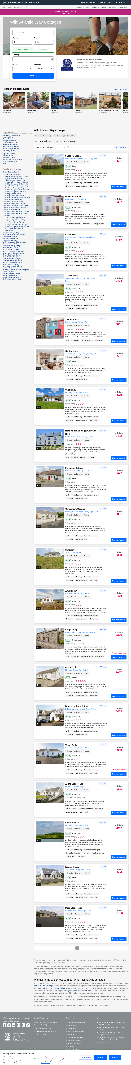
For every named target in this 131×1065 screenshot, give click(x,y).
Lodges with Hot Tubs (10, 152)
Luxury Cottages (8, 155)
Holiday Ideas (112, 7)
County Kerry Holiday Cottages (15, 203)
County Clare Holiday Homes (14, 196)
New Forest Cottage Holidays (12, 266)
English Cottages (8, 271)
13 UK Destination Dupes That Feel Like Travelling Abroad (112, 1023)
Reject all (100, 1057)
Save (104, 155)
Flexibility (37, 64)
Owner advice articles (75, 1043)
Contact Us (102, 2)
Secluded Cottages (9, 157)
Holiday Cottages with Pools (12, 148)
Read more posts (104, 1043)
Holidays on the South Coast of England (16, 270)
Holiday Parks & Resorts (82, 7)
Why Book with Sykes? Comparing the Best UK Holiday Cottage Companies (111, 1039)
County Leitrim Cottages (13, 209)
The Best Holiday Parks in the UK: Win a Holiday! (112, 1029)
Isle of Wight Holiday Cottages (12, 260)
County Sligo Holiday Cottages (15, 219)
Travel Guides (123, 7)
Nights (15, 64)
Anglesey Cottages (9, 268)
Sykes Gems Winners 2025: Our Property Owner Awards (109, 1034)
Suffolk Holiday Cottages (11, 277)
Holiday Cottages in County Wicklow (17, 227)
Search (33, 76)
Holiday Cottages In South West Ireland (18, 190)
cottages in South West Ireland (75, 991)
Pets (35, 38)
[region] (65, 1057)
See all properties (121, 89)
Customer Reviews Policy (76, 1037)
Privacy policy (72, 1025)
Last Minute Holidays (9, 150)
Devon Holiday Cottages (11, 247)
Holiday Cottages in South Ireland (16, 192)
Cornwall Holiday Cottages (11, 244)
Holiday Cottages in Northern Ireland (17, 184)
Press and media (73, 1049)
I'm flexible (43, 49)
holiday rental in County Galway (53, 988)
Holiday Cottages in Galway (14, 201)
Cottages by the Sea (9, 141)
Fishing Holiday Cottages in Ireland (16, 176)
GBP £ (110, 2)
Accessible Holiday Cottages (12, 135)
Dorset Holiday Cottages (11, 257)
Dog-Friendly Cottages (10, 144)
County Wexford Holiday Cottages (16, 225)
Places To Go (95, 7)
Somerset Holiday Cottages (12, 259)
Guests (15, 38)
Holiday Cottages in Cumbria (12, 255)
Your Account (121, 2)
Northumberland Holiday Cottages (14, 234)
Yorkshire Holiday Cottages (11, 233)
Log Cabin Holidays (9, 154)
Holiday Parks (7, 139)
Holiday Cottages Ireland (11, 172)
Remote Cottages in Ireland (14, 178)
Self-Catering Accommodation (12, 159)
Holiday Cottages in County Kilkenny (17, 205)
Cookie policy (72, 1028)
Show (63, 147)
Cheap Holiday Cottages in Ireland (16, 182)
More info (71, 1034)
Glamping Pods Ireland (12, 174)
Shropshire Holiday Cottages (12, 246)
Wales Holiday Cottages (10, 275)
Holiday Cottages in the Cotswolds (14, 251)
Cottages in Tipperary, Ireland (15, 221)
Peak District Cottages (10, 240)
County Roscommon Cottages (15, 217)
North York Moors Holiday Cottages (14, 242)
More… (5, 164)
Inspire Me (71, 1046)
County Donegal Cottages (13, 199)
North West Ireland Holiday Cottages (17, 186)
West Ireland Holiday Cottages (15, 188)
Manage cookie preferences (77, 1031)
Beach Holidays (8, 137)
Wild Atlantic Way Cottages (14, 229)
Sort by (38, 147)
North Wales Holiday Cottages (12, 279)
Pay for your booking (74, 1040)
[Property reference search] (27, 7)
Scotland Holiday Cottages (11, 273)
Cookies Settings (85, 1057)
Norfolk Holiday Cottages (11, 264)
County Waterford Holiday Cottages (17, 223)
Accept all (115, 1057)
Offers (104, 7)
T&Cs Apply (66, 13)
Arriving (15, 55)
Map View (122, 147)
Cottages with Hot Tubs (10, 142)
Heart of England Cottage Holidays (14, 253)
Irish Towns (9, 230)
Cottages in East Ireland (13, 194)
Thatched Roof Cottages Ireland (15, 180)
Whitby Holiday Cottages (11, 249)
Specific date (23, 49)
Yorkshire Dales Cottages (11, 238)
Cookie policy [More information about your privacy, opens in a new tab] (45, 1063)
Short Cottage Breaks (10, 161)
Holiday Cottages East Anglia (12, 262)
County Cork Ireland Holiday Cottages (17, 197)
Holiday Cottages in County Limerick (17, 211)
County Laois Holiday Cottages (15, 207)
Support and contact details (76, 1022)
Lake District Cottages (10, 236)
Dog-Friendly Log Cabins (11, 146)
